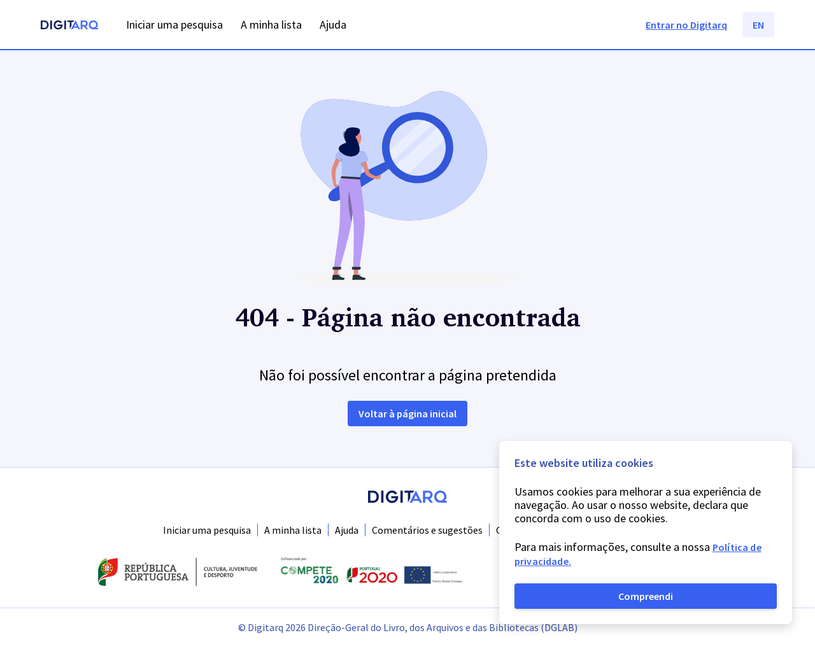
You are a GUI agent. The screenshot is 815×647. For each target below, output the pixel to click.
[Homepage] (69, 26)
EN (758, 24)
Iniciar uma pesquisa (207, 530)
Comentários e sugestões (427, 530)
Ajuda (346, 530)
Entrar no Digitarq (686, 24)
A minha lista (293, 530)
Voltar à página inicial (407, 413)
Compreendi (645, 596)
